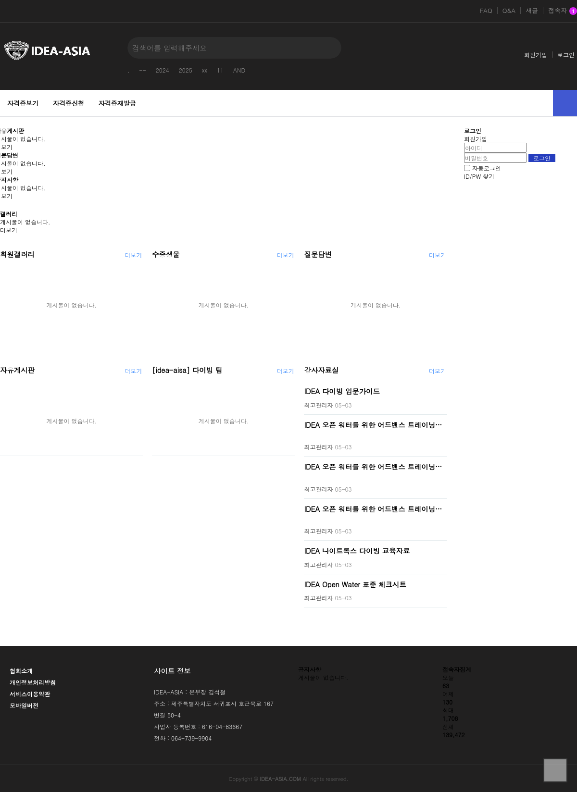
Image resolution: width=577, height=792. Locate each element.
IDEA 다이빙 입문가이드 (342, 391)
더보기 (8, 230)
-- (142, 70)
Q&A (509, 10)
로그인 (566, 54)
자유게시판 (17, 370)
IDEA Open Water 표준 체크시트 (355, 584)
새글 (532, 10)
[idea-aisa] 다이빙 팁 (187, 370)
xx (204, 70)
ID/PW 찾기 (479, 176)
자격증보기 (22, 103)
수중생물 (166, 254)
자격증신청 (68, 103)
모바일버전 (24, 705)
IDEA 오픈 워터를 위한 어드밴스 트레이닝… (373, 424)
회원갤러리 (17, 254)
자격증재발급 (117, 103)
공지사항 (309, 669)
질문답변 (318, 254)
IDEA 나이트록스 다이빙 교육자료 (357, 551)
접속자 (562, 11)
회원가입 (535, 54)
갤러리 (8, 214)
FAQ (485, 10)
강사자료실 (321, 370)
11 (220, 70)
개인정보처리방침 (33, 682)
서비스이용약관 (30, 694)
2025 (185, 70)
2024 (162, 70)
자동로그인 (486, 168)
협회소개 (21, 671)
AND (239, 70)
